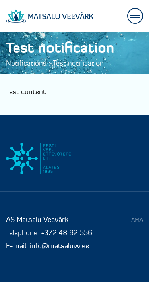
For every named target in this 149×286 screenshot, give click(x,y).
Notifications (26, 63)
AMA (137, 220)
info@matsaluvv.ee (59, 245)
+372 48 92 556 (66, 232)
